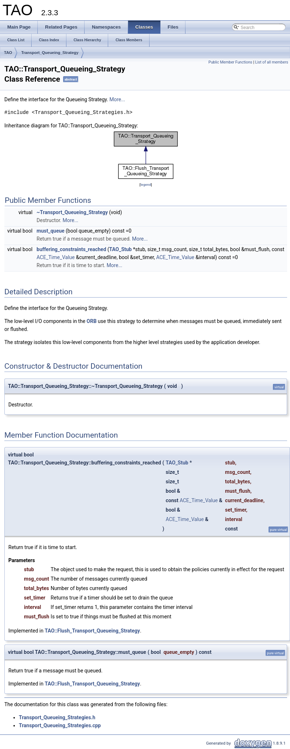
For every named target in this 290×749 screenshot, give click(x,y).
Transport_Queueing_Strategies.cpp (60, 725)
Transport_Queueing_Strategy (49, 52)
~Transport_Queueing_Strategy (72, 212)
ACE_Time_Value (56, 257)
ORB (92, 321)
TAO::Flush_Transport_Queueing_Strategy (92, 631)
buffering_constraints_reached (71, 249)
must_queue (51, 231)
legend (145, 185)
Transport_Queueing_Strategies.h (57, 717)
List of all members (271, 62)
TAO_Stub (120, 249)
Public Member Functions (230, 62)
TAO (8, 52)
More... (117, 99)
